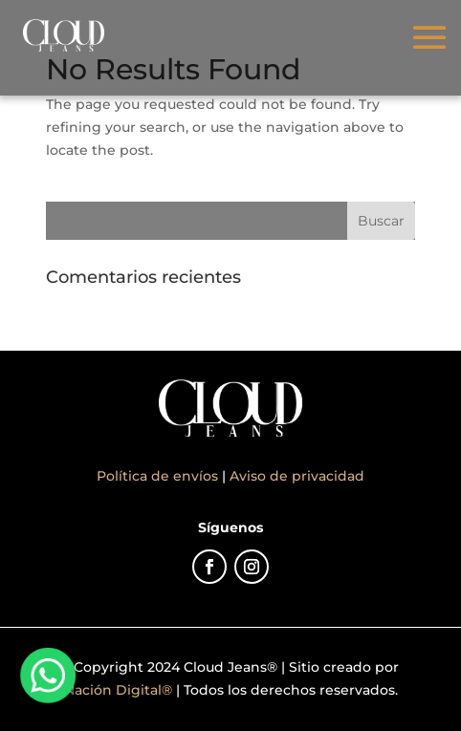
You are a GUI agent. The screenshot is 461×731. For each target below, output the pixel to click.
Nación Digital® (118, 690)
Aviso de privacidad (297, 475)
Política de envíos (159, 475)
